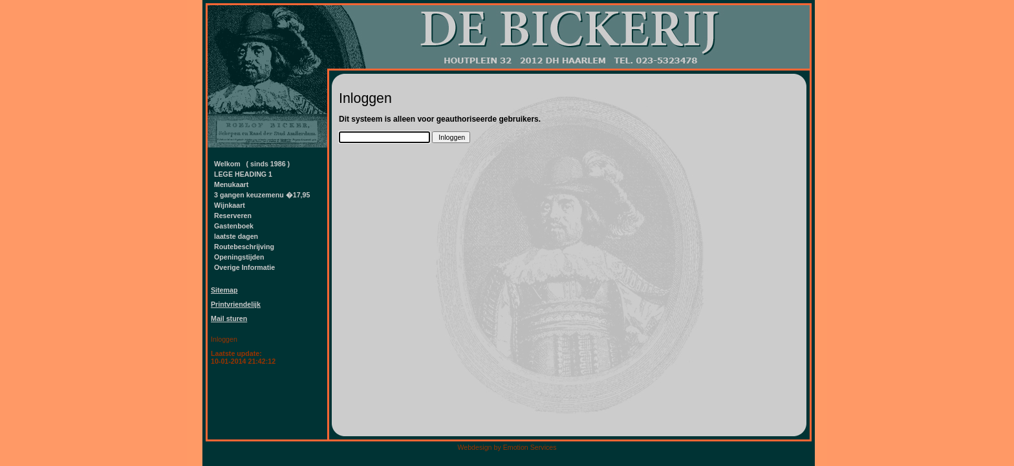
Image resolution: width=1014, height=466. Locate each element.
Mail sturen (229, 318)
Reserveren (233, 215)
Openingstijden (239, 257)
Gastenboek (233, 226)
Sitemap (224, 290)
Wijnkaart (229, 205)
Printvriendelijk (236, 304)
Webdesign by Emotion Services (506, 447)
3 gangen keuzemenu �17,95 (262, 195)
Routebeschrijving (244, 246)
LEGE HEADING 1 (243, 174)
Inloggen (224, 339)
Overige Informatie (244, 267)
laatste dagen (236, 236)
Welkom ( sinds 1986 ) (252, 164)
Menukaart (231, 184)
